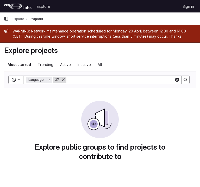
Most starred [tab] (19, 64)
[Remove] (63, 80)
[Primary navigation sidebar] (6, 19)
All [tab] (100, 64)
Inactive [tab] (84, 64)
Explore (43, 6)
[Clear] (177, 80)
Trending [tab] (45, 64)
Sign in (188, 6)
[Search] (120, 80)
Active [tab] (65, 64)
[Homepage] (18, 6)
